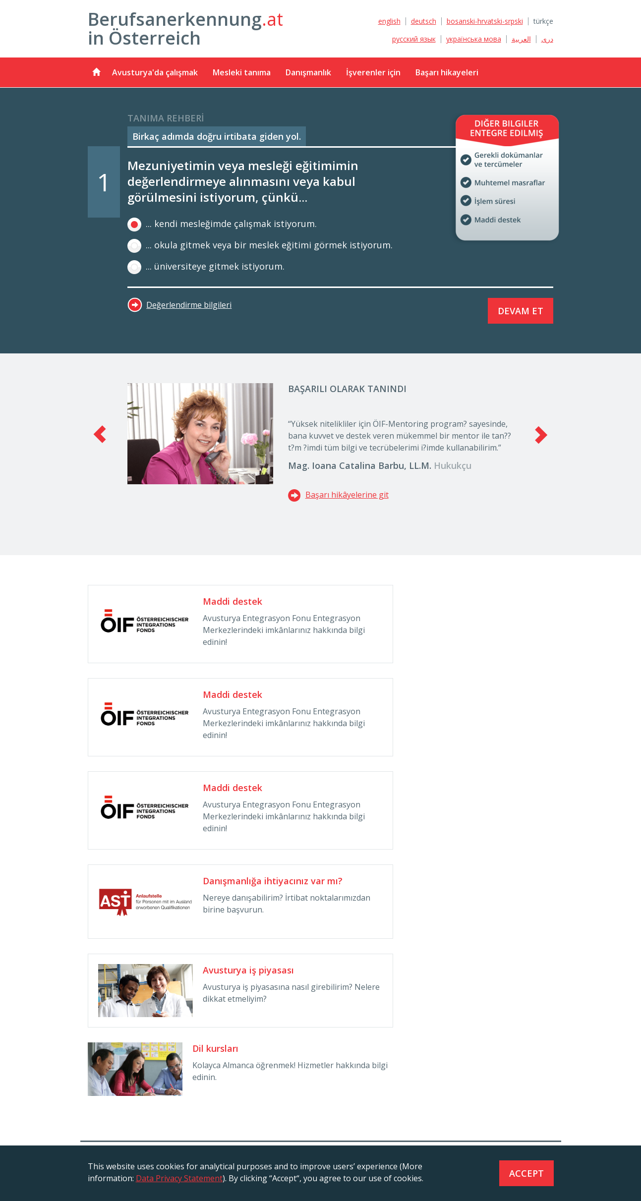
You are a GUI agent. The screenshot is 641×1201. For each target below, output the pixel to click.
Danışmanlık (308, 72)
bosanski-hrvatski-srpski (485, 21)
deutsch (423, 21)
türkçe (543, 21)
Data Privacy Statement (179, 1178)
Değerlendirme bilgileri (189, 304)
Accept (526, 1173)
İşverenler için (373, 72)
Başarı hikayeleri (446, 72)
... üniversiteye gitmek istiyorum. (206, 266)
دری (547, 39)
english (389, 21)
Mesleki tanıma (242, 72)
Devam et (520, 311)
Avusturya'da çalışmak (155, 72)
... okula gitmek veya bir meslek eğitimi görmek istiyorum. (260, 245)
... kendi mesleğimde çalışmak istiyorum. (222, 223)
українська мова (473, 39)
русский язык (414, 39)
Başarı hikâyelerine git (338, 494)
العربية (521, 39)
